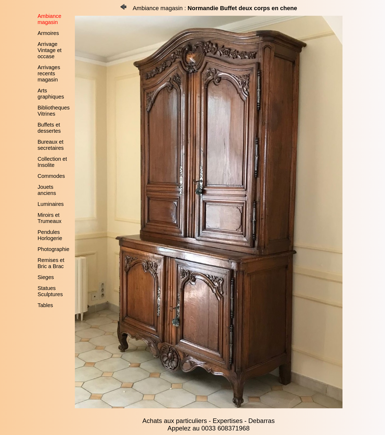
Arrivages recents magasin (48, 73)
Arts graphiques (50, 94)
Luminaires (50, 204)
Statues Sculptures (50, 291)
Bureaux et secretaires (50, 145)
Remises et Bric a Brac (50, 263)
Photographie (53, 249)
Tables (45, 305)
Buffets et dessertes (49, 128)
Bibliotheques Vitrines (53, 111)
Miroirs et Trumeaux (49, 218)
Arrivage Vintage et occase (49, 50)
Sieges (45, 277)
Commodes (51, 176)
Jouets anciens (46, 190)
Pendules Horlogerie (49, 235)
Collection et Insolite (52, 162)
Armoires (48, 33)
